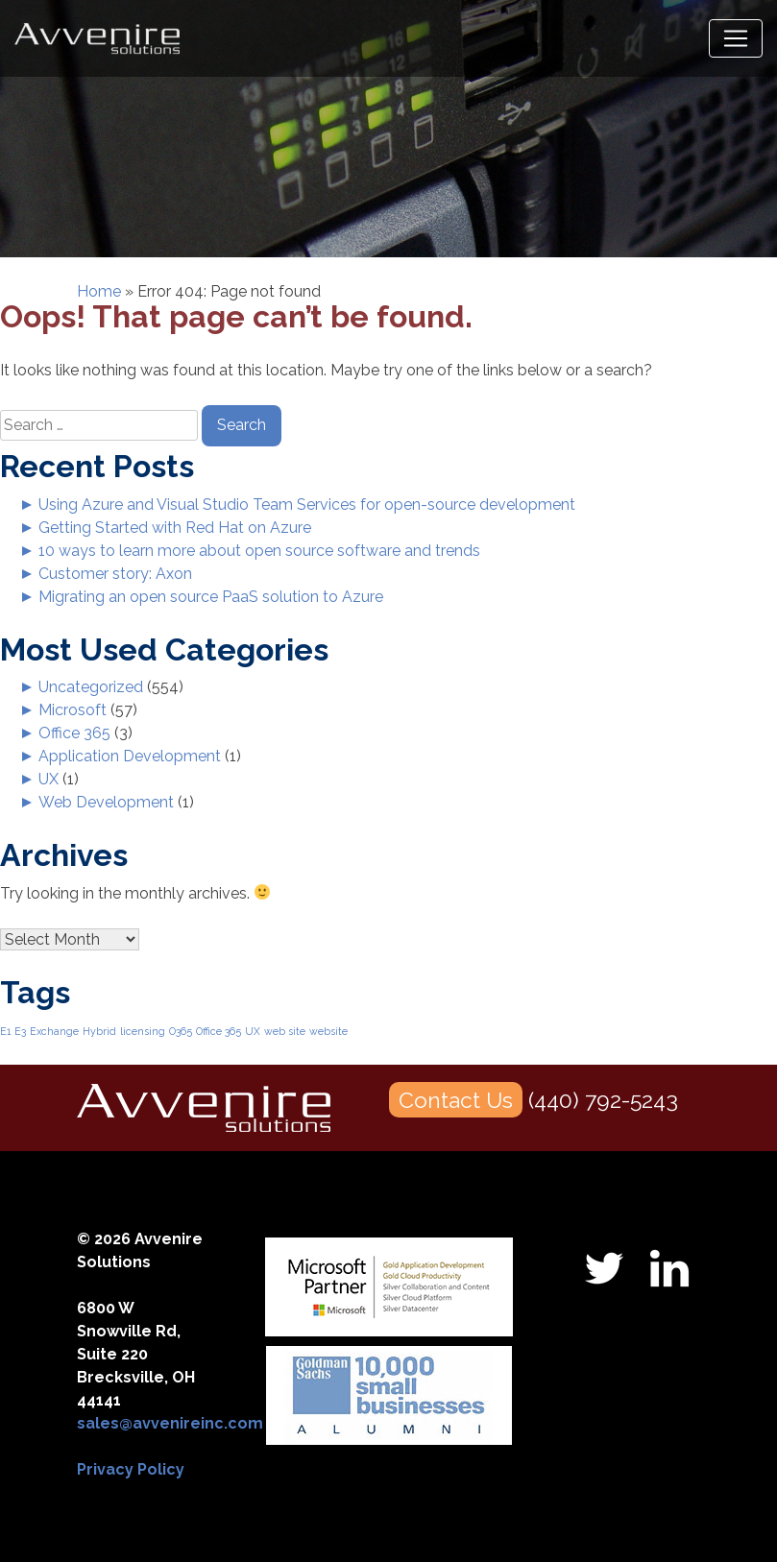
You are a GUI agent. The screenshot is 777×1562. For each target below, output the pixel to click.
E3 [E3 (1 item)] (20, 1031)
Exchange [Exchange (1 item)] (54, 1031)
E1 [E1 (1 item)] (5, 1031)
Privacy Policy (130, 1469)
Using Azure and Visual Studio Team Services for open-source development (306, 504)
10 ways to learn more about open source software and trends (259, 550)
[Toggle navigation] (736, 38)
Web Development (106, 802)
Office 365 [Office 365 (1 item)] (218, 1031)
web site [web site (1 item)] (284, 1031)
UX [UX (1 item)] (252, 1031)
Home (99, 291)
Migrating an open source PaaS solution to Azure (210, 597)
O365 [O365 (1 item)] (180, 1031)
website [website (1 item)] (328, 1031)
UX (48, 779)
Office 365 (74, 733)
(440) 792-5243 (603, 1100)
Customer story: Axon (115, 574)
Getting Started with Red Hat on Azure (174, 527)
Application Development (129, 756)
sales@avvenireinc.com (170, 1423)
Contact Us (456, 1100)
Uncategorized (90, 687)
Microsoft (72, 710)
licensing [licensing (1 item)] (142, 1031)
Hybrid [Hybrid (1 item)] (99, 1031)
